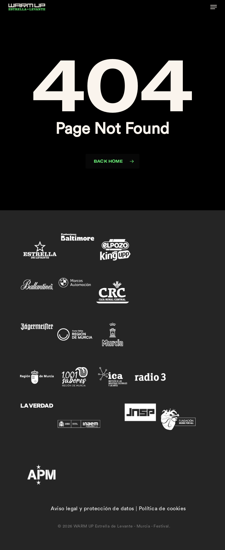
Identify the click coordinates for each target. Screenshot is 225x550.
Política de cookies (162, 508)
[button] (213, 7)
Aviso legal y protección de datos (92, 508)
